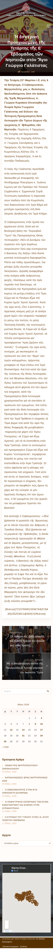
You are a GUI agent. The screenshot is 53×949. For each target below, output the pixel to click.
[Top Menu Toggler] (49, 26)
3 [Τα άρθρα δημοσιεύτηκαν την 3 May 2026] (41, 718)
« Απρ (6, 747)
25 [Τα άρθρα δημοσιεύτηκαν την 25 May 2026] (5, 741)
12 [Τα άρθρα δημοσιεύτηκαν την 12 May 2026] (11, 730)
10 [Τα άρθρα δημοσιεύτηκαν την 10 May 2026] (41, 724)
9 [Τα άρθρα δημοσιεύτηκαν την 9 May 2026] (35, 724)
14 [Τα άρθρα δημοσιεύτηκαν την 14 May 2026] (23, 730)
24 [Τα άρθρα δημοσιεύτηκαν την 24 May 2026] (41, 735)
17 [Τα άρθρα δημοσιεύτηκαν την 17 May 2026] (41, 730)
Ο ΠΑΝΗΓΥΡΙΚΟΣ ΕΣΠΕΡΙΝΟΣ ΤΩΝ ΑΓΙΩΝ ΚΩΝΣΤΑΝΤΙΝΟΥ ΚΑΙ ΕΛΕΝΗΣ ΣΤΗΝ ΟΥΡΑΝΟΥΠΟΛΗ (25, 805)
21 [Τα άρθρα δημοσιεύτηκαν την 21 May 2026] (23, 735)
